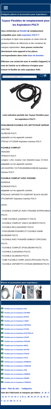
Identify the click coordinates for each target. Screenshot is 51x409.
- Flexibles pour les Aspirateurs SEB (15, 370)
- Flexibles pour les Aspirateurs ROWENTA (17, 362)
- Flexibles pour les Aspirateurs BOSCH (16, 317)
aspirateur (27, 35)
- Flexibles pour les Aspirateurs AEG (15, 308)
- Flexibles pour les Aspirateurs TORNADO (17, 382)
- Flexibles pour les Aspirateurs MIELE (16, 345)
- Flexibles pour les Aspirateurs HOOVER (17, 341)
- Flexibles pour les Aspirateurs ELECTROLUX (18, 333)
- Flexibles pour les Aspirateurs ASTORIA (17, 313)
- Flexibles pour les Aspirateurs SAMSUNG (17, 366)
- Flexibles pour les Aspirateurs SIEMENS (17, 374)
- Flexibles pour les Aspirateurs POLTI (16, 358)
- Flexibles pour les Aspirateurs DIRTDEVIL (17, 325)
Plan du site (13, 388)
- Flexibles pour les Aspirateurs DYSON (16, 329)
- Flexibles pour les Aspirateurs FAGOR (16, 337)
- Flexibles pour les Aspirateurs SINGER (16, 378)
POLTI (35, 35)
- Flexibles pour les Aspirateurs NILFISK (16, 349)
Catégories (27, 388)
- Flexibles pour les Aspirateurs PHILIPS (16, 353)
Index (3, 388)
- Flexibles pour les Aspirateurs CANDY (16, 321)
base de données (36, 55)
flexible (23, 31)
